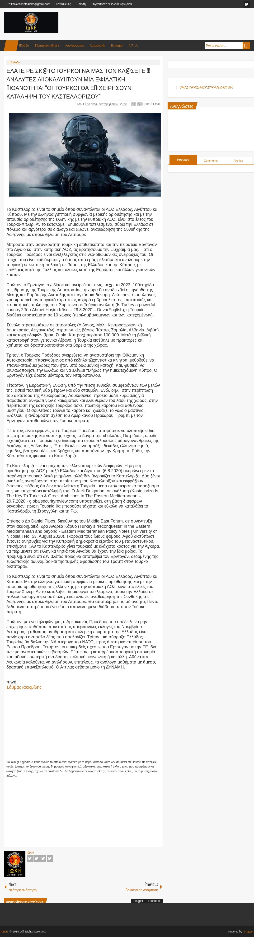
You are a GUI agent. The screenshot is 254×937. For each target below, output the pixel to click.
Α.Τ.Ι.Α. (133, 45)
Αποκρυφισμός (74, 45)
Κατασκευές (63, 4)
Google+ (43, 858)
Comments (211, 160)
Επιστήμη (117, 45)
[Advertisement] (163, 23)
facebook (247, 4)
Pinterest (50, 858)
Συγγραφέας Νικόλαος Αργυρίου (111, 4)
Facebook (30, 858)
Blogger (138, 901)
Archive (238, 160)
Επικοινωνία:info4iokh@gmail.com (28, 4)
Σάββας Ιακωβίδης (24, 687)
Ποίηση (81, 4)
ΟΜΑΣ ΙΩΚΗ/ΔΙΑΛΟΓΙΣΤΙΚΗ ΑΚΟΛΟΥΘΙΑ (206, 87)
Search (246, 45)
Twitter (36, 858)
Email (155, 104)
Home (11, 45)
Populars (183, 159)
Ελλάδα (24, 45)
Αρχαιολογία (97, 45)
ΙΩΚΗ (81, 104)
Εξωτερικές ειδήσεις (46, 45)
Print (146, 104)
